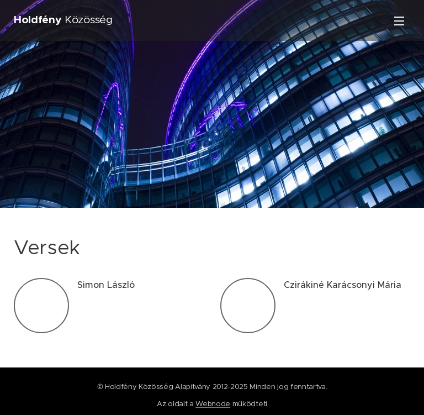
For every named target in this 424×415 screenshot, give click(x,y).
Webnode (212, 403)
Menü (399, 21)
